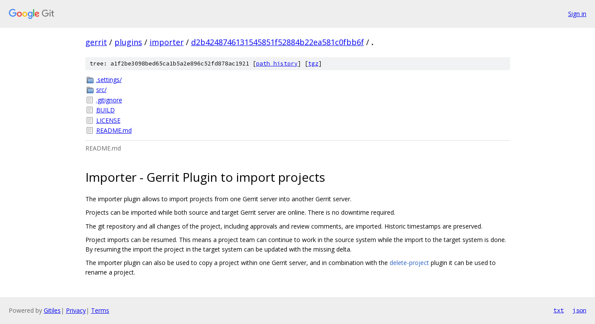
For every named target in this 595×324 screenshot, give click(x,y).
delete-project (409, 263)
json (579, 310)
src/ (101, 89)
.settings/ (109, 79)
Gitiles (52, 310)
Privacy (76, 310)
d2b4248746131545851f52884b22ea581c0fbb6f (277, 42)
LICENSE (108, 120)
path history (277, 63)
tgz (313, 63)
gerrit (96, 42)
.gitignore (109, 100)
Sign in (577, 14)
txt (558, 310)
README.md (114, 130)
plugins (128, 42)
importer (167, 42)
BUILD (105, 110)
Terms (100, 310)
